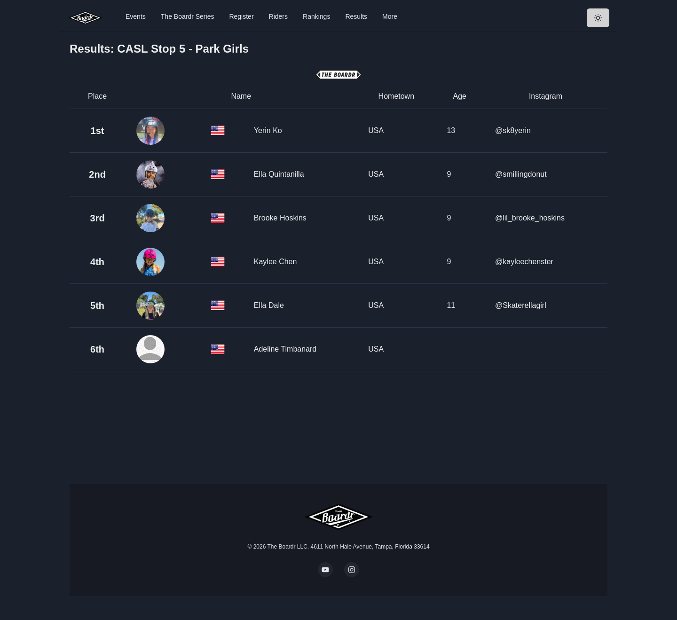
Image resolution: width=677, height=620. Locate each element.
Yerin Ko (268, 130)
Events (136, 16)
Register (241, 16)
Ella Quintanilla (279, 174)
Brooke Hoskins (280, 218)
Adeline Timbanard (285, 349)
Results (356, 16)
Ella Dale (269, 305)
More (389, 16)
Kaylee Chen (275, 262)
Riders (278, 16)
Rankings (316, 16)
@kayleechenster (524, 262)
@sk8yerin (513, 130)
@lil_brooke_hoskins (530, 218)
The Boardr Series (187, 16)
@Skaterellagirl (520, 305)
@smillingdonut (521, 174)
